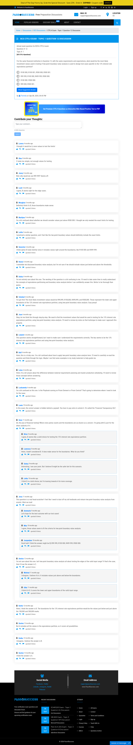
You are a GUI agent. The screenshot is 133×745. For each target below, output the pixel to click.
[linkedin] (106, 7)
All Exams (93, 708)
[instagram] (109, 7)
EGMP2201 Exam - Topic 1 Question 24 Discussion (60, 708)
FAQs (91, 727)
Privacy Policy (82, 723)
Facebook (39, 684)
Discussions (27, 30)
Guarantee (81, 716)
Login (86, 7)
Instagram (43, 687)
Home (17, 22)
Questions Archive (95, 731)
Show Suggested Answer (27, 90)
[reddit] (112, 7)
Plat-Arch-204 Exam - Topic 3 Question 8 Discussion (62, 728)
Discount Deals (51, 21)
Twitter (46, 684)
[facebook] (101, 7)
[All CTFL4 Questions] (24, 54)
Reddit (49, 687)
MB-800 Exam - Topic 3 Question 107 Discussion (60, 718)
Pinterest (42, 690)
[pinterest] (114, 7)
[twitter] (103, 7)
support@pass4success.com (90, 16)
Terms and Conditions (96, 716)
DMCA (80, 731)
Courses (80, 727)
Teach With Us (94, 723)
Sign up (93, 7)
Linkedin (36, 687)
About (66, 22)
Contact (77, 22)
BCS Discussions (39, 30)
